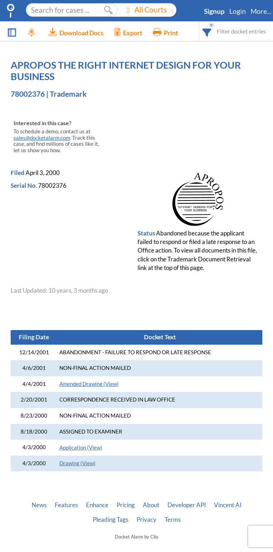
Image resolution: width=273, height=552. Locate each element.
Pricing (126, 505)
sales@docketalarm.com (42, 138)
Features (66, 505)
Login (237, 11)
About (151, 505)
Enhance (97, 505)
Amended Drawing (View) (89, 384)
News (39, 505)
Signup (214, 11)
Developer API (186, 505)
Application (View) (80, 448)
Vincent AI (227, 505)
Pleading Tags (110, 519)
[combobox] (207, 31)
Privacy (146, 519)
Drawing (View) (77, 463)
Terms (173, 519)
